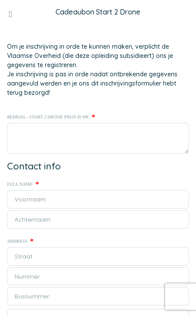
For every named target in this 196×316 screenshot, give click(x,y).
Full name (23, 184)
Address (20, 241)
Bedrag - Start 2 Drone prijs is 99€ (51, 117)
